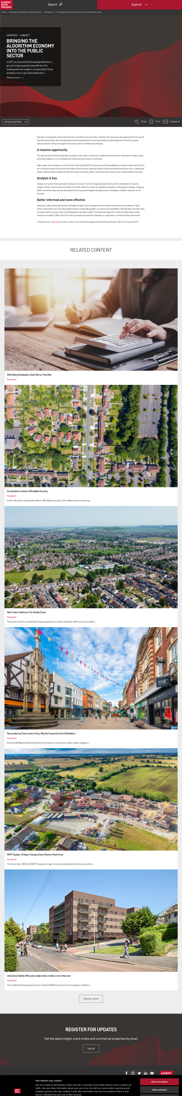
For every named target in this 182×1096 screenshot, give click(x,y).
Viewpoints (49, 12)
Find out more (15, 78)
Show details (142, 1090)
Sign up (91, 1048)
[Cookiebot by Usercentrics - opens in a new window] (17, 1091)
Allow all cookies (159, 1063)
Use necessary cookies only (159, 1079)
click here (55, 222)
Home (3, 12)
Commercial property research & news (25, 12)
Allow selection (159, 1071)
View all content (91, 999)
